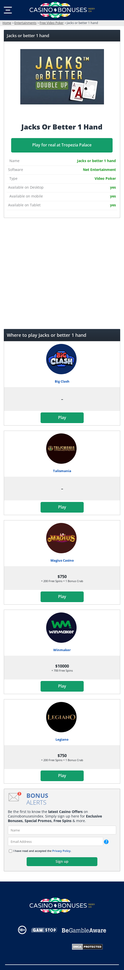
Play (62, 417)
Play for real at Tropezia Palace (62, 145)
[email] (55, 841)
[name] (62, 830)
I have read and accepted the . (42, 851)
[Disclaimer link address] (44, 930)
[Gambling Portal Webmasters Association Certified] (40, 946)
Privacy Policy (61, 851)
